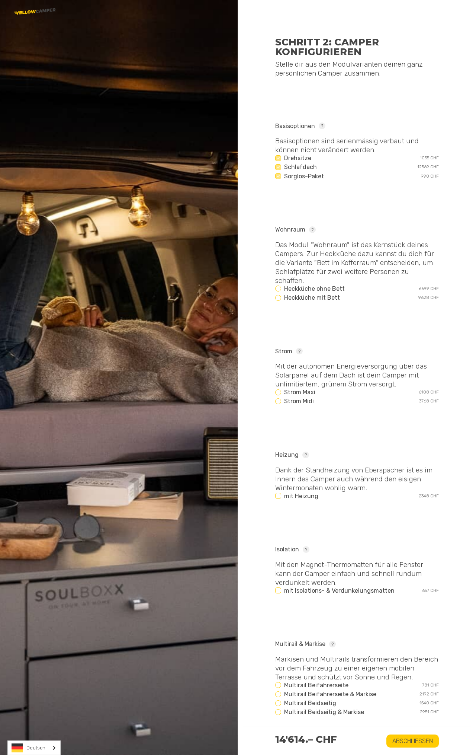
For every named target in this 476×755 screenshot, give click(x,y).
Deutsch (28, 747)
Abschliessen (412, 741)
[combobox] (34, 747)
